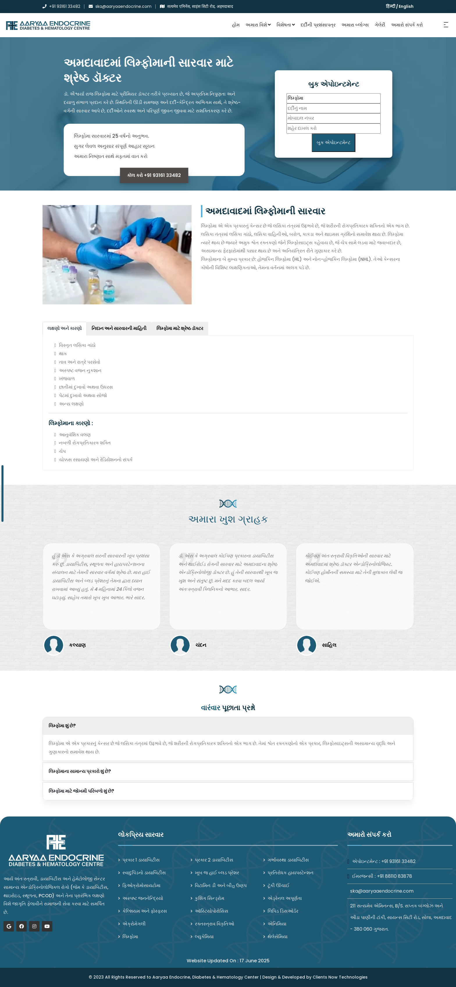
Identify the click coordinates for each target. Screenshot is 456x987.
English (406, 6)
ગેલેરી (380, 24)
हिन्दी (390, 6)
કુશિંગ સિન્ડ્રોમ (209, 898)
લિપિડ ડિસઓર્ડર (283, 911)
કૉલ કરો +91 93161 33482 (154, 175)
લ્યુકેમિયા (204, 936)
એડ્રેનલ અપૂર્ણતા (285, 898)
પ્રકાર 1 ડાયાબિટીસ (141, 860)
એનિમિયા (277, 923)
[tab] (64, 328)
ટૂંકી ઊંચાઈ (278, 885)
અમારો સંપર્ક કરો (407, 24)
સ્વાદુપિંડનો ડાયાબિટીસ (144, 872)
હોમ (236, 24)
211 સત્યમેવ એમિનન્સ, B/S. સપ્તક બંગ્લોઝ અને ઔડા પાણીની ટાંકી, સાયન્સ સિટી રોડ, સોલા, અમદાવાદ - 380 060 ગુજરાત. (401, 917)
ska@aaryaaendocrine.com (382, 891)
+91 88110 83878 (394, 876)
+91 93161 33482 (398, 861)
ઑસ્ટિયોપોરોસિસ (211, 911)
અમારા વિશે (258, 24)
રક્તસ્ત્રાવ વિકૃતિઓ (214, 923)
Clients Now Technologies (340, 977)
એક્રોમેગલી (134, 923)
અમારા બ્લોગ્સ (355, 24)
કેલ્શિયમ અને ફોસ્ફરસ (144, 911)
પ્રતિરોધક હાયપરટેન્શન (291, 872)
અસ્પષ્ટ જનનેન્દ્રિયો (142, 898)
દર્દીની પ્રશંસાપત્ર (318, 24)
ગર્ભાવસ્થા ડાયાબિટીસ (288, 860)
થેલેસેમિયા (278, 936)
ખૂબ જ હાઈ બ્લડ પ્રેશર (217, 872)
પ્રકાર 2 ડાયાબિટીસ (214, 860)
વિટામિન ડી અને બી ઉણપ (221, 885)
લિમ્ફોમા (130, 936)
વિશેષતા (286, 24)
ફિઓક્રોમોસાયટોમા (141, 885)
